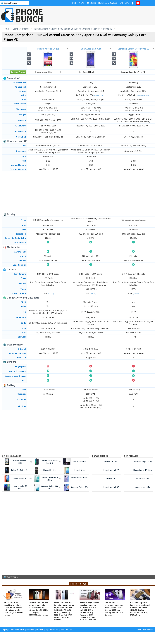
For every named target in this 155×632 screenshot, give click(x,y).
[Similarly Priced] (99, 95)
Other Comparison (11, 456)
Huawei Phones (100, 456)
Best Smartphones (145, 629)
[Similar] (51, 293)
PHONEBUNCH (29, 15)
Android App (41, 629)
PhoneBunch (18, 629)
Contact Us (53, 629)
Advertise (30, 629)
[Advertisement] (106, 15)
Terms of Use (66, 629)
